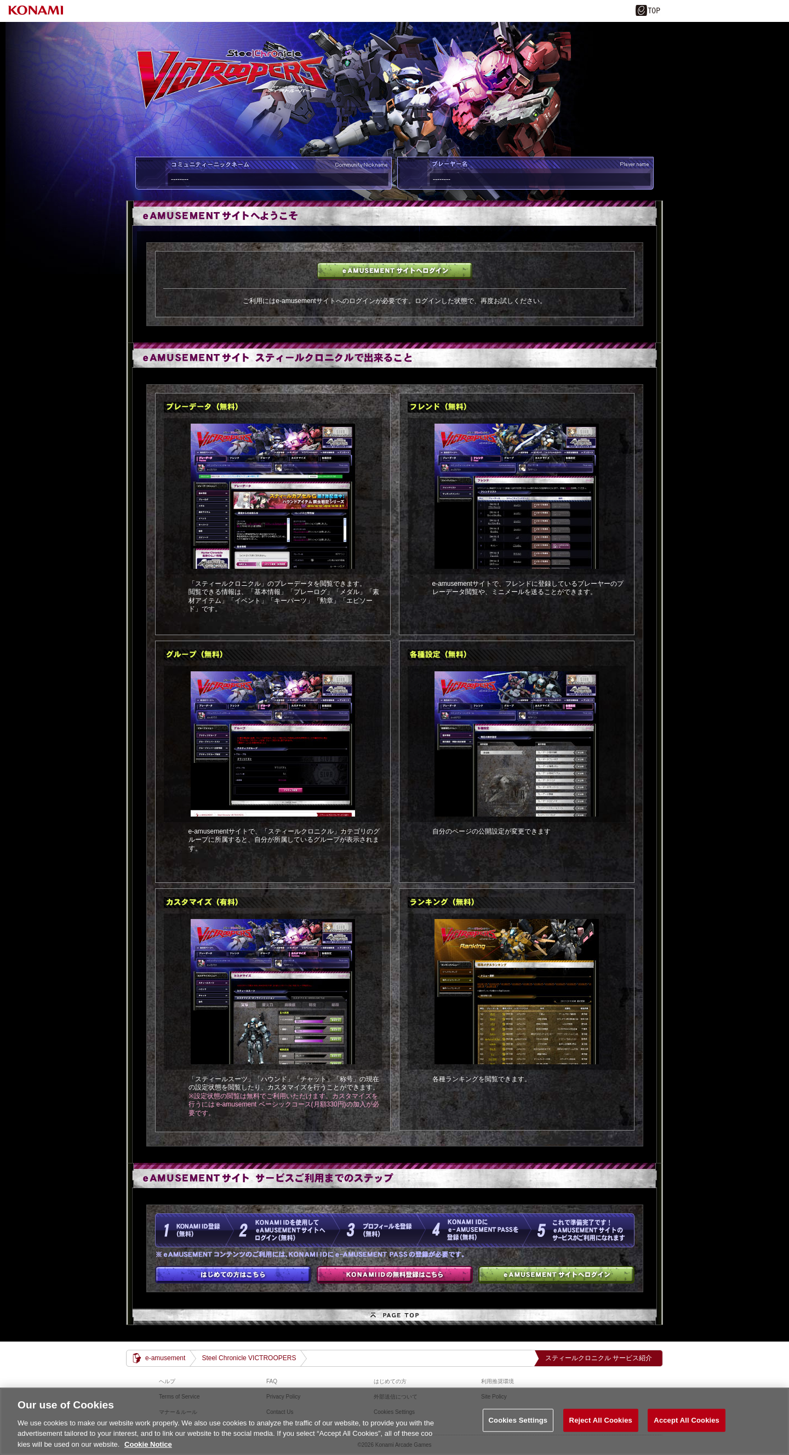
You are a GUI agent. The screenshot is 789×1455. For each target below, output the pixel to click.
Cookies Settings (518, 1430)
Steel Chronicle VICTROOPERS (249, 1358)
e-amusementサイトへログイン (395, 271)
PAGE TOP (394, 1317)
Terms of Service (179, 1397)
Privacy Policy (283, 1397)
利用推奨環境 (497, 1381)
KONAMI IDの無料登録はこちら (395, 1274)
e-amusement (165, 1358)
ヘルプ (167, 1381)
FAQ (271, 1381)
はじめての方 (233, 1274)
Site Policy (494, 1397)
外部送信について (396, 1397)
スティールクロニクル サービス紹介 (598, 1358)
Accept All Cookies (686, 1430)
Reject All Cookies (600, 1430)
